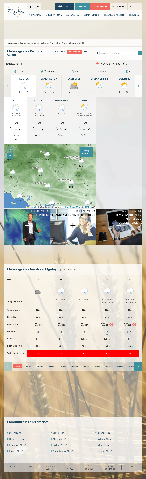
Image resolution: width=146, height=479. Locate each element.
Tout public (60, 52)
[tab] (17, 366)
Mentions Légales (50, 467)
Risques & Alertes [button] (114, 14)
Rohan (102, 445)
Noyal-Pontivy (62, 451)
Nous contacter (110, 467)
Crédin (58, 432)
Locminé (103, 451)
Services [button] (134, 14)
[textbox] (121, 53)
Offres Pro (82, 6)
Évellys (14, 432)
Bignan (15, 451)
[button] (12, 174)
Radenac (103, 432)
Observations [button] (54, 14)
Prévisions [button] (35, 14)
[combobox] (120, 53)
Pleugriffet (16, 439)
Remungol (16, 445)
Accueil (12, 42)
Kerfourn (103, 439)
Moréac (58, 439)
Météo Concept (64, 6)
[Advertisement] (73, 29)
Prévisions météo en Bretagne (34, 42)
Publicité (132, 466)
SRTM (86, 207)
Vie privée (70, 467)
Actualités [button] (72, 14)
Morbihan (56, 42)
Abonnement (99, 6)
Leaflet (31, 207)
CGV (31, 466)
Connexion (118, 6)
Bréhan (59, 445)
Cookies (89, 467)
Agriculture (74, 52)
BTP (85, 52)
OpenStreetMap (72, 207)
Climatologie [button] (91, 14)
